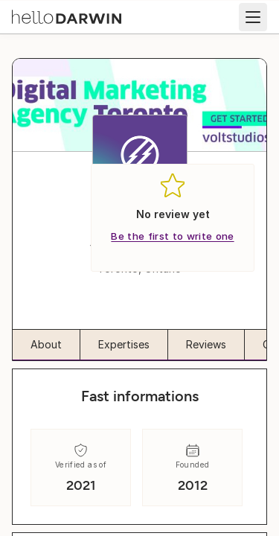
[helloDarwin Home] (66, 15)
